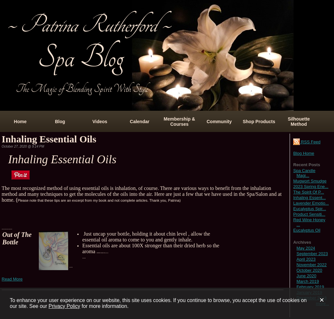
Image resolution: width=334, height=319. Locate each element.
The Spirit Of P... (308, 192)
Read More (12, 279)
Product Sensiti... (309, 214)
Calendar (139, 121)
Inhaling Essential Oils (49, 139)
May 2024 (305, 248)
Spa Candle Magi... (304, 173)
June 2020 (306, 275)
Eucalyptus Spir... (309, 208)
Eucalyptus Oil (306, 230)
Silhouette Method (299, 121)
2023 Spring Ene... (310, 186)
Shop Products (259, 121)
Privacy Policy (64, 306)
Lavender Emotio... (311, 203)
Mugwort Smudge (309, 181)
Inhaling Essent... (309, 197)
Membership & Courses (179, 121)
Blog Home (303, 153)
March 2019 (307, 281)
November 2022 (311, 264)
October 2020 (309, 270)
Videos (99, 121)
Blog (60, 121)
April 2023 (306, 259)
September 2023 (312, 253)
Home (20, 121)
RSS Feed (307, 141)
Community (219, 121)
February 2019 (310, 286)
